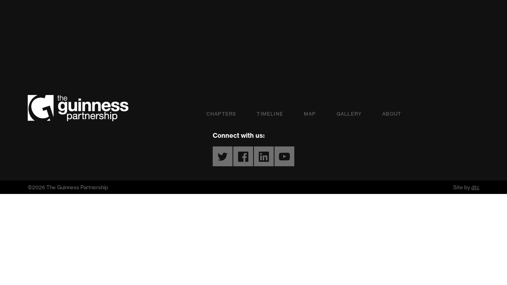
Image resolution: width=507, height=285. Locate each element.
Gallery (349, 114)
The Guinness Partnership (78, 108)
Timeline (270, 114)
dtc (475, 187)
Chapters (221, 114)
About (391, 114)
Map (310, 114)
